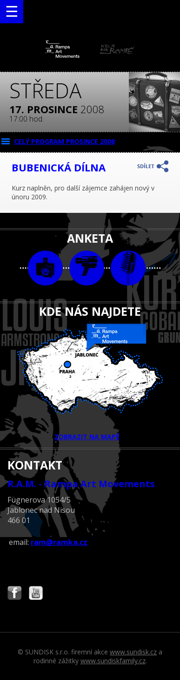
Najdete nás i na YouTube (36, 594)
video (86, 268)
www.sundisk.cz (133, 651)
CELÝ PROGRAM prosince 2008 (64, 141)
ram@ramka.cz (59, 542)
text (128, 268)
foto (45, 268)
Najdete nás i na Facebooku (14, 594)
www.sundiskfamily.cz (113, 660)
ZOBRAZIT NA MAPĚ (90, 382)
